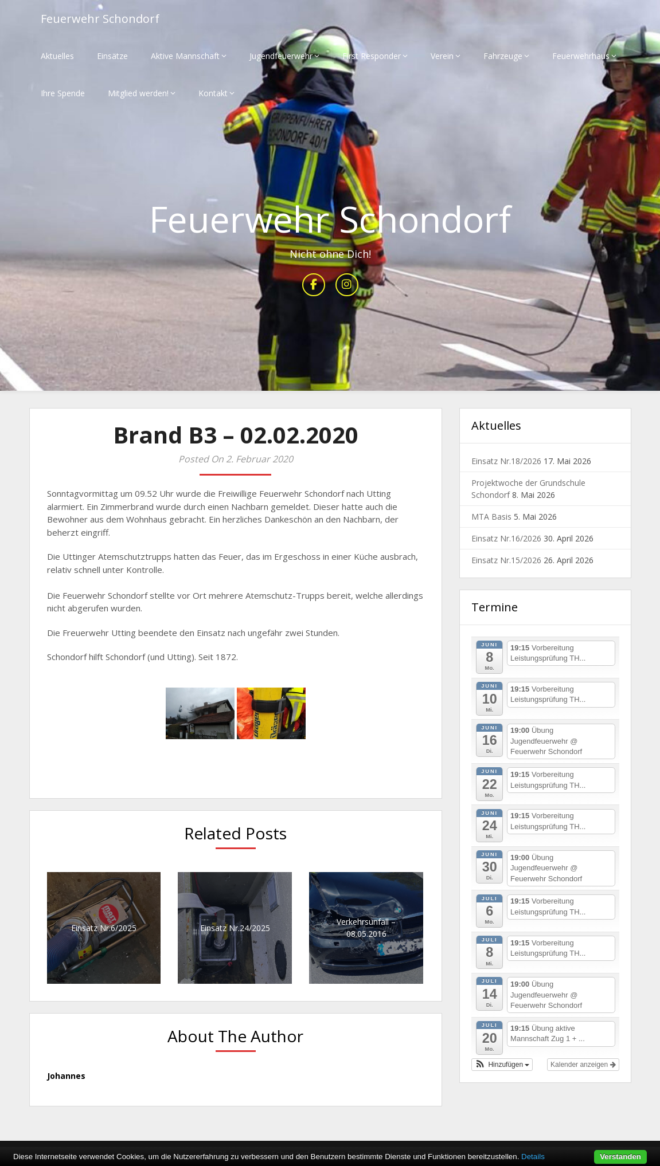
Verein (442, 55)
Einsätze (112, 55)
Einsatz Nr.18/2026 (506, 461)
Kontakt (213, 93)
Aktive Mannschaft (185, 55)
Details (533, 1156)
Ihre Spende (63, 93)
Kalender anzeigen (582, 1065)
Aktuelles (57, 55)
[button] (502, 1064)
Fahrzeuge (502, 55)
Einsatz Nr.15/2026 (506, 560)
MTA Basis (491, 516)
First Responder (371, 55)
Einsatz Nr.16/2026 (506, 538)
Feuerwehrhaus (581, 55)
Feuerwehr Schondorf (100, 18)
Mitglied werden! (138, 93)
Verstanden (620, 1156)
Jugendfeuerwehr (281, 55)
